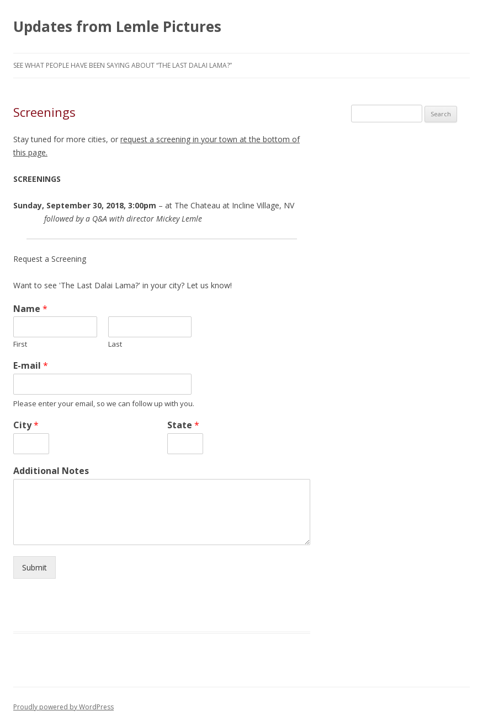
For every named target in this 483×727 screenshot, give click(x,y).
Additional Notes (51, 471)
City (26, 425)
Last (115, 344)
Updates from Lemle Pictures (117, 26)
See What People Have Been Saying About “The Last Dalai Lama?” (122, 65)
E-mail (30, 365)
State (183, 425)
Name (30, 309)
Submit (34, 567)
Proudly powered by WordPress (63, 707)
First (20, 344)
